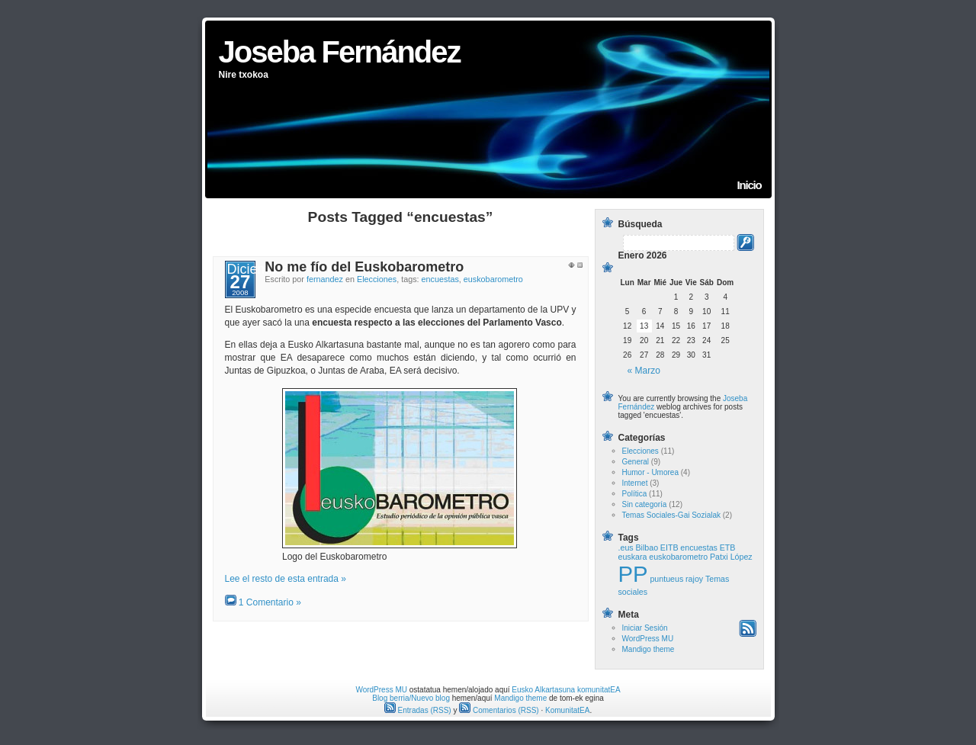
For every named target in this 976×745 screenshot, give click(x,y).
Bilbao (646, 547)
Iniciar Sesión (645, 628)
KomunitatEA (567, 710)
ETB (728, 547)
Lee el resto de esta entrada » (285, 578)
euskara (632, 556)
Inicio (749, 184)
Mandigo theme (648, 649)
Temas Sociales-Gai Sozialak (671, 515)
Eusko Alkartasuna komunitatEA (566, 690)
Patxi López (731, 556)
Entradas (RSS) (417, 710)
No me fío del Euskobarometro (364, 267)
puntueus (666, 578)
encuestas (440, 279)
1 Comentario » (270, 602)
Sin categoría (644, 504)
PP (633, 573)
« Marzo (644, 370)
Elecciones (376, 279)
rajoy (694, 578)
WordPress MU (648, 638)
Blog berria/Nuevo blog (411, 698)
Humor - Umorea (650, 472)
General (636, 462)
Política (634, 494)
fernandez (325, 279)
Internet (635, 483)
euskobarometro (493, 279)
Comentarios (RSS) (498, 710)
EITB (669, 547)
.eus (626, 547)
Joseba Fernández (340, 52)
